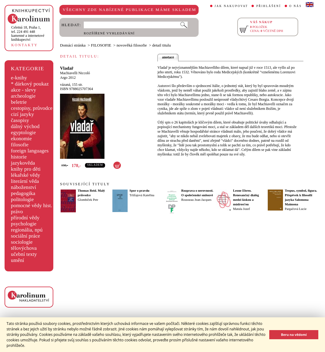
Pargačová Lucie (295, 209)
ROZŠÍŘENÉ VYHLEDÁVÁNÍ (109, 33)
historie (19, 157)
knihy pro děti (26, 169)
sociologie (22, 242)
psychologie (24, 224)
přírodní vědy (25, 218)
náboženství (23, 187)
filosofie (20, 145)
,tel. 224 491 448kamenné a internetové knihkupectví (27, 33)
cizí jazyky (22, 114)
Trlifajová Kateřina (141, 195)
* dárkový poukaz (30, 84)
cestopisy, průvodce (32, 108)
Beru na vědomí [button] (294, 334)
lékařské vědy (25, 175)
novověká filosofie (132, 45)
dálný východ (25, 126)
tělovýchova (24, 248)
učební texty (24, 254)
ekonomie (21, 138)
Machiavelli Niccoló (75, 73)
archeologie (23, 96)
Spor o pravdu (139, 190)
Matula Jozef (241, 209)
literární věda (25, 181)
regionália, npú (27, 230)
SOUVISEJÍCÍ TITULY (85, 184)
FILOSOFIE (101, 45)
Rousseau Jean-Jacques (196, 199)
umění (17, 260)
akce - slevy (23, 90)
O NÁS (295, 6)
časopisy (20, 120)
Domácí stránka (73, 45)
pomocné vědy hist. (31, 205)
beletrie (19, 102)
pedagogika (23, 193)
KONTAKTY (24, 45)
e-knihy (19, 78)
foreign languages (30, 151)
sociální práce (25, 236)
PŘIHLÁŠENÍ (268, 6)
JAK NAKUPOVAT (231, 6)
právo (17, 211)
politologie (22, 199)
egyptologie (23, 132)
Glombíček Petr (88, 199)
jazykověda (23, 163)
